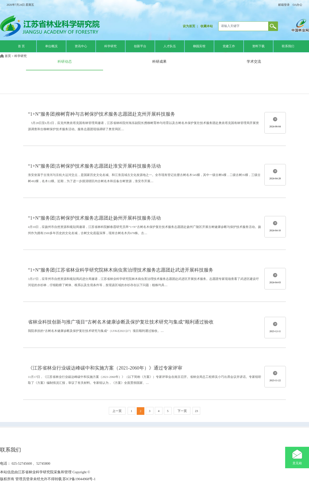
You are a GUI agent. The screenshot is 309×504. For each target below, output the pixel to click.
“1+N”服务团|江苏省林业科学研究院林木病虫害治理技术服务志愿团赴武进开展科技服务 (120, 270)
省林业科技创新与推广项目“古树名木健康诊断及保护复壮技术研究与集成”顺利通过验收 (121, 321)
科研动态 (65, 61)
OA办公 (298, 4)
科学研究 (110, 46)
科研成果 (159, 61)
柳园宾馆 (199, 46)
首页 (8, 56)
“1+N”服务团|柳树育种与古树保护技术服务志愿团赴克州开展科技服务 (101, 114)
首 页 (21, 46)
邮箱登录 (284, 4)
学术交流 (254, 61)
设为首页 (189, 26)
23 (196, 411)
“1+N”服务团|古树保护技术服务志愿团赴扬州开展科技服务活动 (94, 218)
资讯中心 (81, 46)
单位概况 (51, 46)
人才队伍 (169, 46)
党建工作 (229, 46)
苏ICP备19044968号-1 (79, 479)
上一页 (117, 411)
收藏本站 (206, 26)
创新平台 (140, 46)
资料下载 (258, 46)
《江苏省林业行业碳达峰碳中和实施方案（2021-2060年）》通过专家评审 (105, 367)
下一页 (182, 411)
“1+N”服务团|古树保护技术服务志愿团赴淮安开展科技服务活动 (94, 166)
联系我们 (288, 46)
